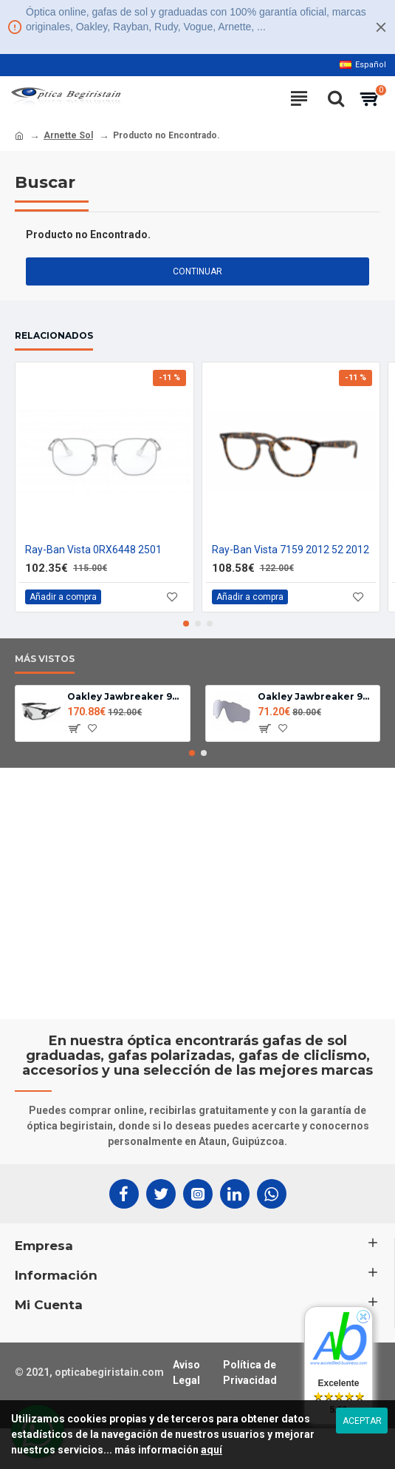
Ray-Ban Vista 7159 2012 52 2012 (290, 549)
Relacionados (54, 335)
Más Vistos (45, 658)
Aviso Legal (186, 1372)
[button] (186, 624)
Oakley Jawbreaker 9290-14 (125, 696)
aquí (211, 1450)
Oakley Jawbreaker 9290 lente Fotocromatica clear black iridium (316, 696)
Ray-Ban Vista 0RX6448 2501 (93, 549)
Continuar (197, 271)
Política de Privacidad (250, 1372)
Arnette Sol (68, 135)
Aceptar (362, 1421)
